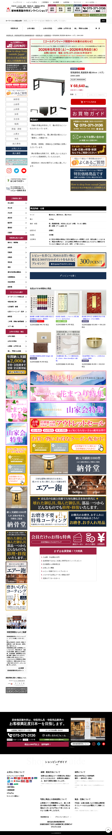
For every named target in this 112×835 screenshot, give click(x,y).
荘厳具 (10, 252)
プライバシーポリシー (62, 817)
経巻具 (10, 247)
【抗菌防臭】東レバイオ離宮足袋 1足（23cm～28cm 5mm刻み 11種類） (67, 358)
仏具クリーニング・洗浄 (16, 311)
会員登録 (66, 2)
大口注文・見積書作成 (82, 15)
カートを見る (89, 2)
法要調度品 (47, 35)
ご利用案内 (45, 2)
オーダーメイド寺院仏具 (16, 297)
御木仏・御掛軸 (13, 242)
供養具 (10, 257)
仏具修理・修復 (13, 306)
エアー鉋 (11, 326)
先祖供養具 (11, 282)
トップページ (17, 2)
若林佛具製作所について (81, 744)
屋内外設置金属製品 (14, 272)
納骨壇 (10, 287)
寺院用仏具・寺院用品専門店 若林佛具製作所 (20, 35)
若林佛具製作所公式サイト (15, 670)
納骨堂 (10, 316)
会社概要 (56, 2)
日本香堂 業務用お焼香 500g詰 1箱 (41, 356)
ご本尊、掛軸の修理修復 (16, 321)
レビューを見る (32, 2)
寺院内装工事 (12, 302)
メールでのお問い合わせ (98, 15)
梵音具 (10, 262)
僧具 (9, 267)
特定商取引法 (45, 817)
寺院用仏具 (39, 35)
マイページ (77, 2)
